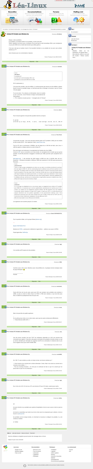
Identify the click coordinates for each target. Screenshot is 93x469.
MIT (19, 152)
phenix (60, 109)
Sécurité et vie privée (56, 456)
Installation (53, 449)
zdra (61, 331)
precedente (58, 29)
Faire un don (18, 453)
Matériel (53, 457)
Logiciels (53, 451)
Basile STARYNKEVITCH (56, 213)
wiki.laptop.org (16, 158)
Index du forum (25, 433)
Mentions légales (19, 451)
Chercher (32, 433)
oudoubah (59, 66)
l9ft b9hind (59, 34)
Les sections (5, 29)
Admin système (55, 453)
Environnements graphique (57, 461)
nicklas (60, 398)
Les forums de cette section (14, 29)
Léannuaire (36, 453)
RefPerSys (25, 232)
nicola (60, 307)
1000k (60, 262)
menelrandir (59, 286)
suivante (64, 29)
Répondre (32, 61)
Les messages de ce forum (26, 29)
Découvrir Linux (37, 449)
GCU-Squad (69, 0)
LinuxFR (64, 0)
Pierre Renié (59, 134)
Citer (37, 61)
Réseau (53, 454)
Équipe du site (18, 449)
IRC (70, 451)
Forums (71, 449)
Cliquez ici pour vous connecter (15, 439)
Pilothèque (35, 456)
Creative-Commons (60, 465)
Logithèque (36, 454)
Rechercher (74, 40)
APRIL (21, 229)
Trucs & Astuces (37, 451)
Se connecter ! (74, 32)
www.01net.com (41, 142)
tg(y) (61, 244)
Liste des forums (16, 433)
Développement (55, 459)
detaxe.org (38, 219)
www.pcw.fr (21, 413)
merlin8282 (59, 354)
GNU (73, 0)
